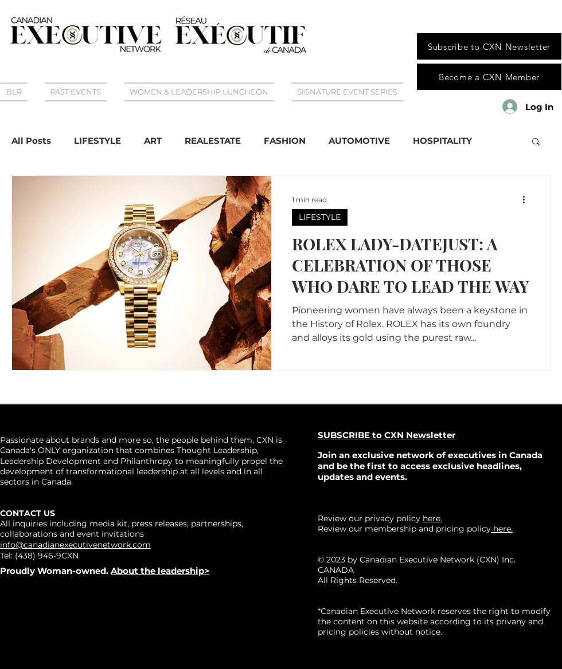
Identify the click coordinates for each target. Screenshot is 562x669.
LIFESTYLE (97, 141)
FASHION (285, 141)
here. (432, 518)
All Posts (31, 141)
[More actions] (527, 199)
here (501, 529)
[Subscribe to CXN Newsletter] (489, 46)
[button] (535, 142)
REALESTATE (213, 141)
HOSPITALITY (442, 141)
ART (153, 141)
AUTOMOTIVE (359, 141)
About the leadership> (160, 570)
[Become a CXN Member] (489, 77)
